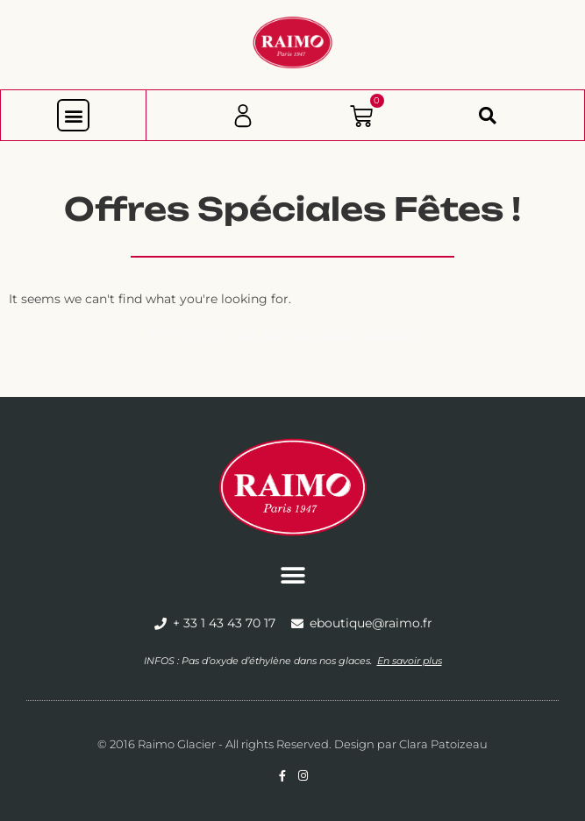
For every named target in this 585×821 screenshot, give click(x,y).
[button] (73, 115)
